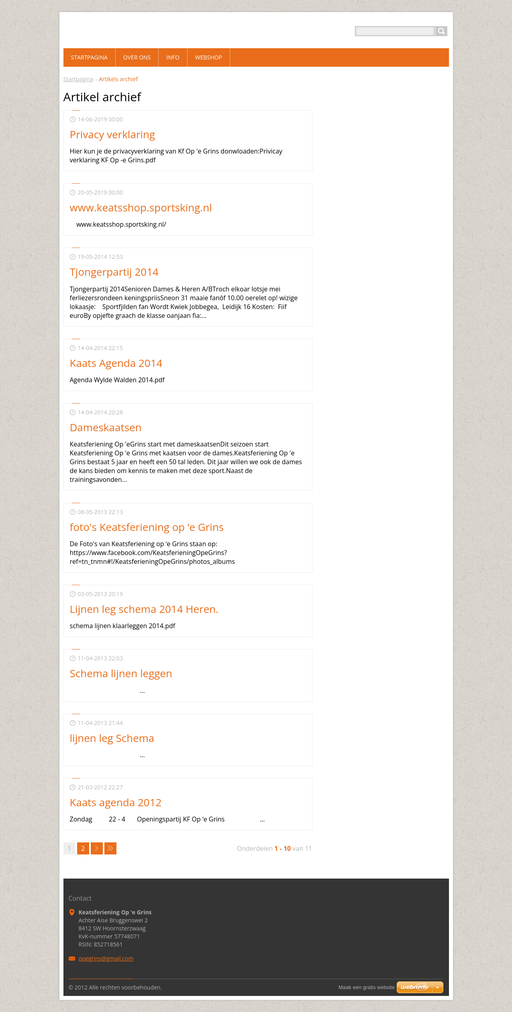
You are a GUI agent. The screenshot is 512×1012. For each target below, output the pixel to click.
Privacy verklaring (112, 134)
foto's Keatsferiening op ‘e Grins (147, 527)
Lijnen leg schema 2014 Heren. (144, 609)
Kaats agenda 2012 (116, 802)
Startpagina (78, 79)
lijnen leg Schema (112, 738)
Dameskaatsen (106, 427)
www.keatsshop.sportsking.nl (141, 207)
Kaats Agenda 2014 (116, 363)
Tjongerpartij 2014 (114, 271)
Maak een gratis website (367, 987)
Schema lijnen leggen (121, 673)
